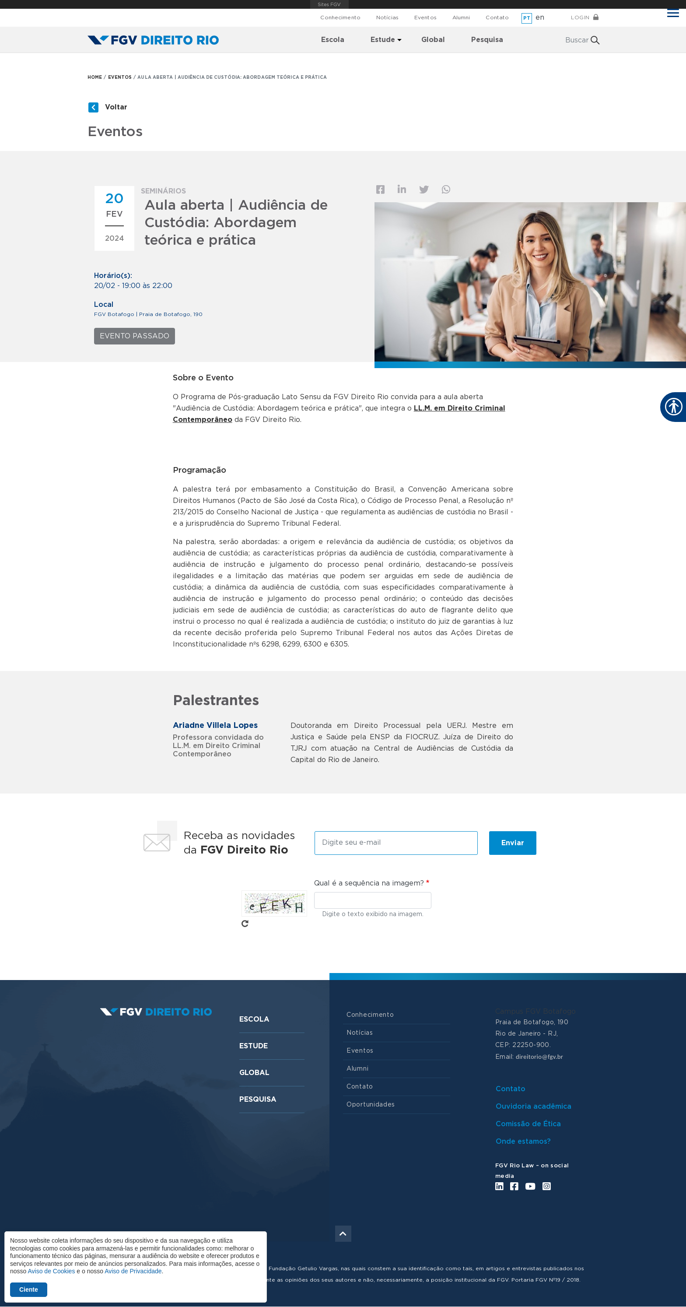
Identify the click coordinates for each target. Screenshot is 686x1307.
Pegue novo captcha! (245, 923)
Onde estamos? (523, 1141)
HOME (95, 77)
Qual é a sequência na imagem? (369, 883)
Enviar (512, 843)
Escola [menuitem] (332, 39)
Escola (254, 1019)
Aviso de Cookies (51, 1271)
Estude (253, 1046)
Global (254, 1072)
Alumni (461, 17)
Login (580, 17)
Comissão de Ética (528, 1124)
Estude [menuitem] (383, 39)
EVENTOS (120, 77)
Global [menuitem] (433, 39)
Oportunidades (370, 1105)
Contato (497, 17)
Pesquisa (257, 1099)
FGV (329, 4)
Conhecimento (340, 17)
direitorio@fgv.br (539, 1057)
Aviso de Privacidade (133, 1271)
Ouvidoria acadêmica (533, 1106)
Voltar (116, 107)
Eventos (425, 17)
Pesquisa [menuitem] (487, 39)
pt (527, 18)
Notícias (387, 17)
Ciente (28, 1289)
